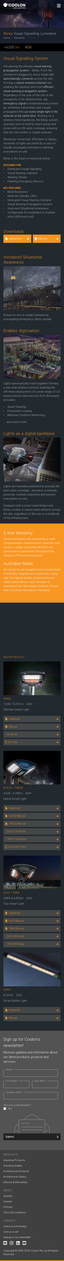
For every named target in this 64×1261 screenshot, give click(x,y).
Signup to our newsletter (17, 1237)
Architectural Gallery (14, 1176)
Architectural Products (16, 1171)
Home (6, 37)
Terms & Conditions (14, 1212)
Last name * (40, 1081)
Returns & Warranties (15, 1182)
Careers (7, 1201)
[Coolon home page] (14, 6)
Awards (7, 1196)
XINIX (7, 989)
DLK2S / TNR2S (13, 787)
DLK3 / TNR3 (11, 892)
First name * (12, 1081)
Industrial (19, 37)
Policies (7, 1207)
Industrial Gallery (12, 1165)
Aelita (6, 698)
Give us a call (10, 1231)
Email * (9, 1069)
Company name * (14, 1092)
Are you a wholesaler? (30, 1106)
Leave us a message (14, 1226)
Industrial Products (14, 1160)
